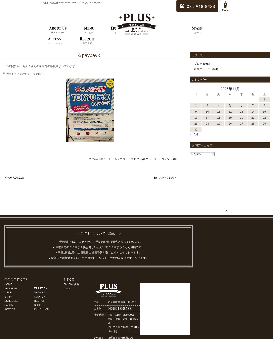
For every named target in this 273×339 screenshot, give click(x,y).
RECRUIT (40, 300)
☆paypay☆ (89, 55)
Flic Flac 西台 (71, 284)
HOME (8, 284)
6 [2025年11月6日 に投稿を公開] (242, 105)
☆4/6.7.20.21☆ (14, 177)
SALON (8, 305)
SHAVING (40, 292)
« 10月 (194, 134)
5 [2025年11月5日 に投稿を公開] (230, 105)
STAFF (8, 296)
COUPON (39, 296)
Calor (67, 288)
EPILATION (40, 288)
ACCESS (9, 309)
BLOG (37, 305)
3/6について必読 (164, 177)
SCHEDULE (11, 300)
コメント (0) (169, 159)
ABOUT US (11, 288)
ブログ (135, 159)
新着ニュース (148, 159)
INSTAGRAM (41, 309)
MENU (8, 292)
